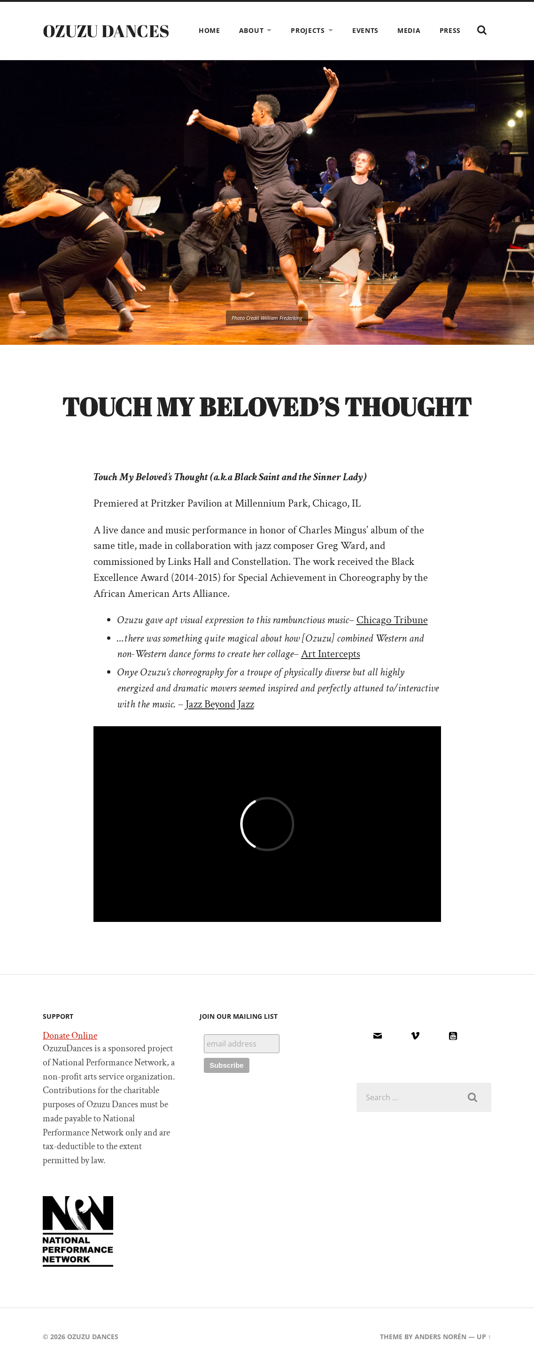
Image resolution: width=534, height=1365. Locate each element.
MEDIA (409, 30)
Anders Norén (440, 1336)
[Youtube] (455, 1036)
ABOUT (251, 30)
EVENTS (365, 30)
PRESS (450, 30)
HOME (209, 30)
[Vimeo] (417, 1036)
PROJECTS (308, 30)
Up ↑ (484, 1336)
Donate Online (70, 1036)
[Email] (380, 1036)
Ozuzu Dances (106, 30)
